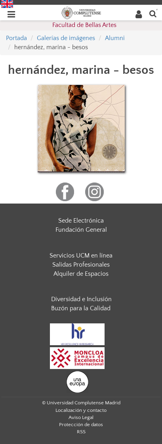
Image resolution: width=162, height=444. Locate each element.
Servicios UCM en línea (81, 255)
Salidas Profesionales (81, 264)
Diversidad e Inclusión (81, 299)
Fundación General (81, 229)
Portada (16, 38)
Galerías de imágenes (66, 38)
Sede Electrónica (81, 220)
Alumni (115, 38)
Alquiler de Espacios (81, 273)
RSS (81, 431)
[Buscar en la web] (152, 13)
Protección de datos (81, 424)
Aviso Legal (81, 417)
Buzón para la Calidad (81, 308)
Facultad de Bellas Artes (84, 25)
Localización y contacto (81, 410)
